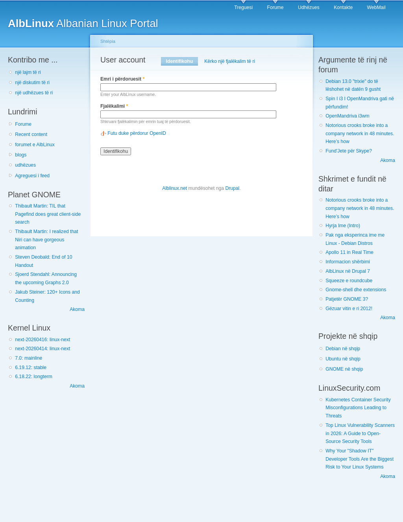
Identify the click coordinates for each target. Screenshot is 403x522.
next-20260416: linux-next (42, 339)
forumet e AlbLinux (35, 144)
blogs (20, 155)
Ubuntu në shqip (342, 359)
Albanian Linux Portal (83, 23)
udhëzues (25, 165)
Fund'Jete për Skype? (348, 151)
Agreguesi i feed (32, 175)
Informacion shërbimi (347, 262)
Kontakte (343, 7)
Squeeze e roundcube (348, 280)
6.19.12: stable (30, 367)
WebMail (376, 7)
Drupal (232, 188)
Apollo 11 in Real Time (349, 252)
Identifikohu (182, 61)
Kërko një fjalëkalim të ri (229, 61)
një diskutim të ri (32, 82)
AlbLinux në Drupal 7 (347, 271)
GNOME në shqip (344, 369)
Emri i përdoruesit (122, 79)
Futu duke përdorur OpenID (136, 133)
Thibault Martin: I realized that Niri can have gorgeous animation (46, 239)
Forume (275, 7)
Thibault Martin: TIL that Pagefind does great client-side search (48, 214)
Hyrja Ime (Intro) (342, 225)
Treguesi (243, 7)
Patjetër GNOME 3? (346, 299)
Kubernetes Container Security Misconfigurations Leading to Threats (358, 408)
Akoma (77, 309)
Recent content (31, 134)
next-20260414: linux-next (42, 348)
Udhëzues (309, 7)
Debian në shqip (342, 348)
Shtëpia (107, 41)
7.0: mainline (28, 358)
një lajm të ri (28, 72)
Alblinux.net (174, 188)
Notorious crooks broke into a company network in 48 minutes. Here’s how (359, 133)
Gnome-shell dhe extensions (355, 289)
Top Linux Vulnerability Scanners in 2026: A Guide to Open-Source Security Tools (360, 433)
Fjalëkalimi (114, 106)
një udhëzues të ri (34, 93)
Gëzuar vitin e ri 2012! (348, 308)
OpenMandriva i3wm (347, 116)
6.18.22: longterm (33, 376)
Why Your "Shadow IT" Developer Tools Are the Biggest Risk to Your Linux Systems (359, 459)
